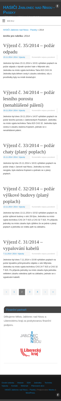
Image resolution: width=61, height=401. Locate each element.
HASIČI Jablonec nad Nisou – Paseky (20, 390)
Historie (20, 383)
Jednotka (37, 383)
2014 (16, 57)
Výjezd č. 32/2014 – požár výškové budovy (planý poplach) (29, 195)
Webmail (24, 386)
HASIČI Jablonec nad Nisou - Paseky (29, 10)
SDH (29, 383)
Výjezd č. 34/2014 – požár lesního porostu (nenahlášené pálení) (29, 99)
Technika (48, 383)
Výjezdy (22, 57)
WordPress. (30, 393)
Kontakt (14, 386)
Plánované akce (37, 386)
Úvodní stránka (8, 383)
